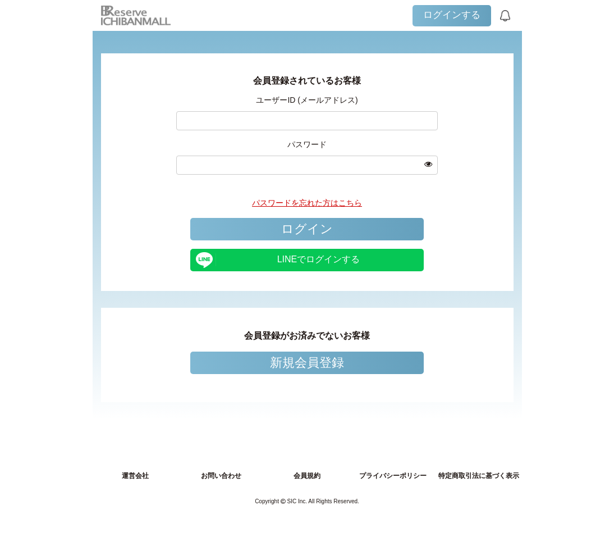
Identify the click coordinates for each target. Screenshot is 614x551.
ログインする (451, 15)
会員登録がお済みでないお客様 (307, 335)
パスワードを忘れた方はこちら (307, 202)
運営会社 (135, 476)
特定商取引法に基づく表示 (478, 476)
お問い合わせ (221, 476)
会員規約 (307, 476)
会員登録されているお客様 (307, 80)
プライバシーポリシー (393, 476)
